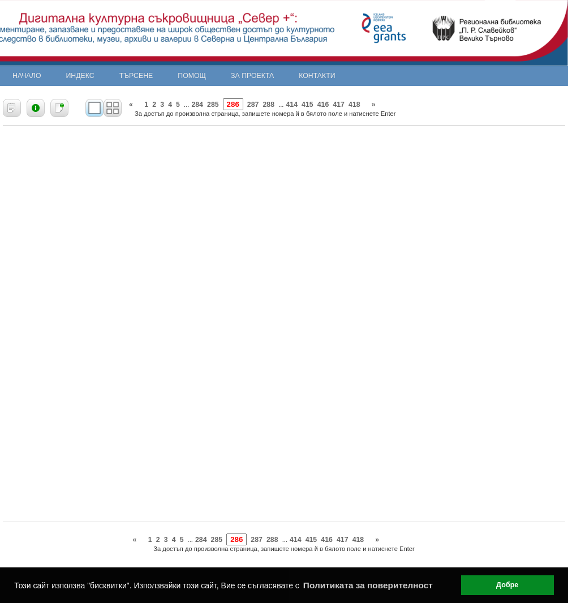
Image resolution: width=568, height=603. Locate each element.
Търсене (136, 76)
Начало (26, 76)
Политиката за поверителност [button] (368, 585)
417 (339, 105)
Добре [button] (507, 585)
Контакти (317, 76)
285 (213, 105)
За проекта (252, 76)
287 (253, 105)
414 (292, 105)
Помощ (192, 76)
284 (197, 105)
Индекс (80, 76)
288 (268, 105)
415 (307, 105)
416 (323, 105)
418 (354, 105)
